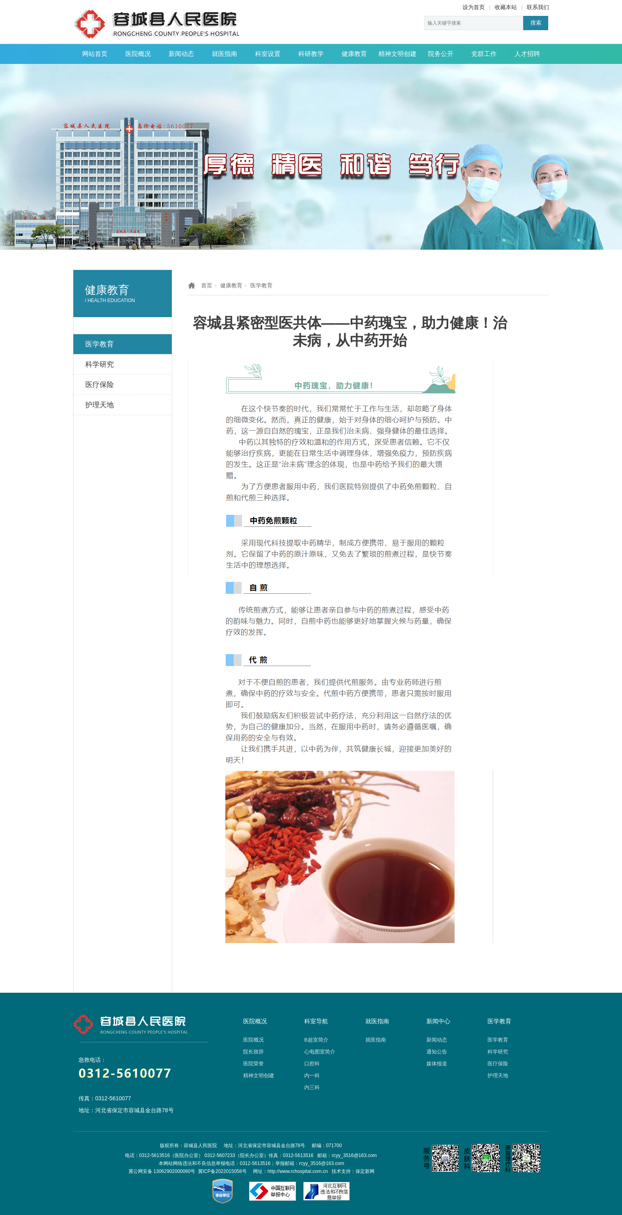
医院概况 (138, 53)
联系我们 (538, 7)
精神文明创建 (397, 53)
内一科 (312, 1075)
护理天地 (498, 1075)
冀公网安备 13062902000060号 (162, 1171)
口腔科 (312, 1064)
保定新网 (364, 1171)
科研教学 (311, 53)
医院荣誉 (253, 1064)
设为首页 (474, 7)
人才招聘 (527, 53)
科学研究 (498, 1052)
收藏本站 (506, 7)
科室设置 (267, 53)
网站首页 (95, 53)
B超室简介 (316, 1040)
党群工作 (484, 53)
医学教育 (261, 285)
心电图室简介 (319, 1052)
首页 (206, 285)
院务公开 (440, 53)
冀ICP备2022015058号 (222, 1171)
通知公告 (436, 1052)
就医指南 (224, 53)
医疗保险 (498, 1064)
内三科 (312, 1087)
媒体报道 (436, 1064)
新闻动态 (181, 53)
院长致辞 (253, 1052)
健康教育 (354, 53)
